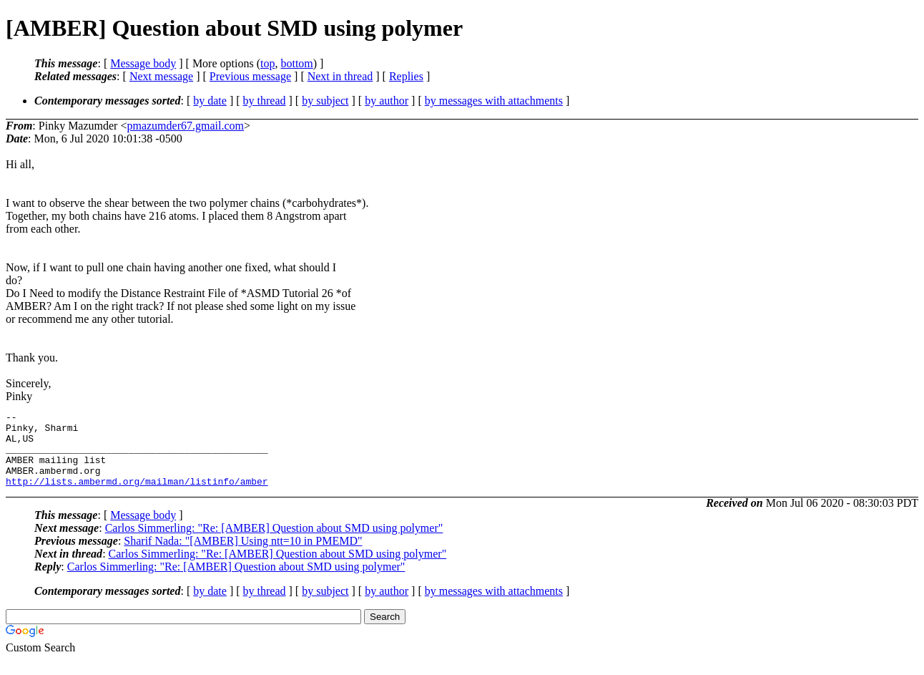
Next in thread (340, 76)
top (267, 63)
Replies (406, 76)
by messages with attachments (494, 100)
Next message (161, 76)
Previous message (250, 76)
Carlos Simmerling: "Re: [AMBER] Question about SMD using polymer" (274, 543)
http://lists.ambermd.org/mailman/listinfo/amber (137, 496)
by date (210, 100)
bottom (296, 63)
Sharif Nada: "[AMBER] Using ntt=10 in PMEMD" (243, 556)
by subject (325, 100)
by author (386, 100)
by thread (264, 100)
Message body (143, 63)
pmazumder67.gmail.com (185, 126)
